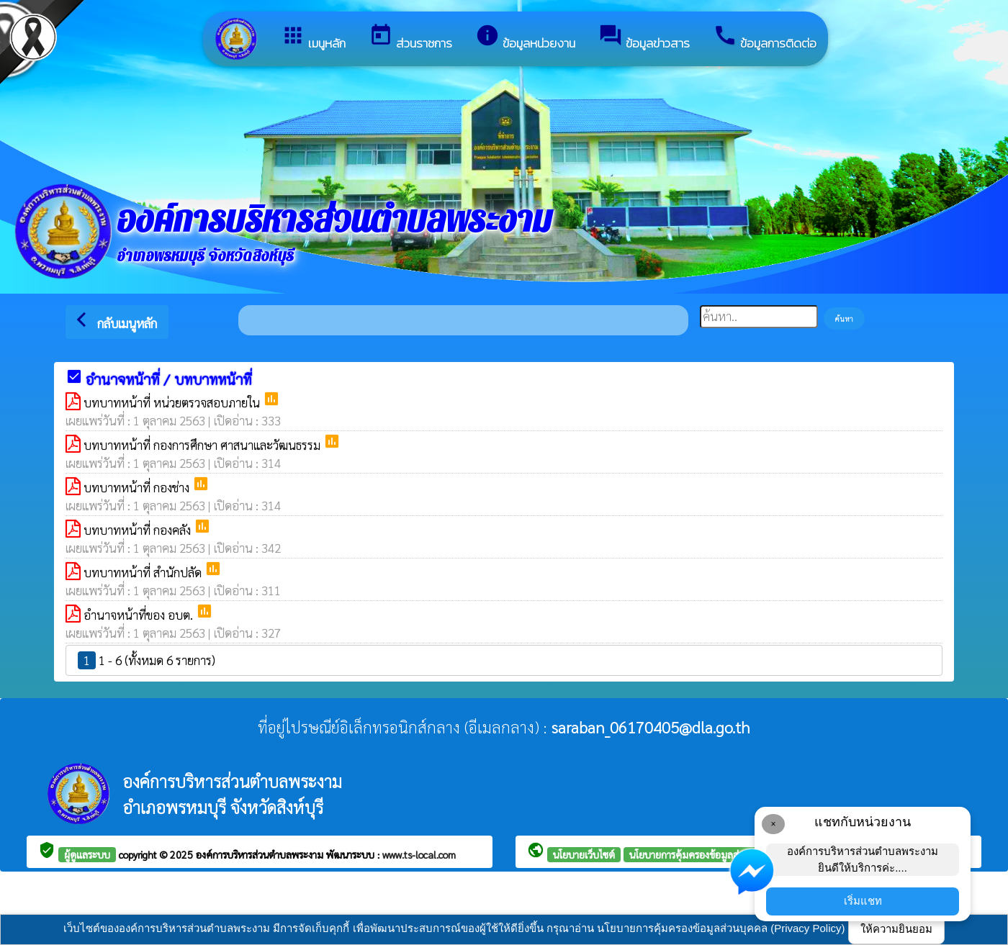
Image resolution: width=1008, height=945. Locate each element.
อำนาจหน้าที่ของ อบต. (140, 615)
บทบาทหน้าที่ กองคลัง (139, 530)
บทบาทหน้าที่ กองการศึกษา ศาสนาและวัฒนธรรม (203, 445)
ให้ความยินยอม (896, 929)
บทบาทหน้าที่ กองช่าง (138, 487)
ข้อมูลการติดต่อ (764, 38)
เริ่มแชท (863, 901)
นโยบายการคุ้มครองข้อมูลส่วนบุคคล (702, 854)
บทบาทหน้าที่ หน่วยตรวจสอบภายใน (173, 402)
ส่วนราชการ (410, 38)
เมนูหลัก (313, 38)
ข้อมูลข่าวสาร (644, 38)
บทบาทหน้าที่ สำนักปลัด (144, 572)
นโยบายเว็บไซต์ (584, 854)
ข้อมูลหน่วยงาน (525, 38)
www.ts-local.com (419, 854)
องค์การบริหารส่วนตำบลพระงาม (261, 854)
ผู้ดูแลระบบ (87, 854)
